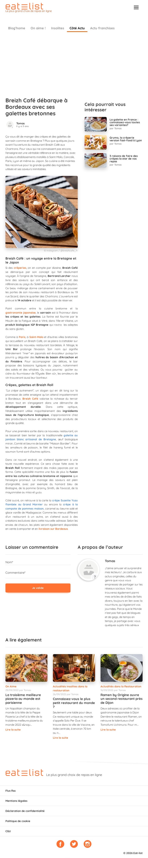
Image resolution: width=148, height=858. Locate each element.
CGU (8, 831)
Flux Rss (10, 790)
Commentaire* (15, 572)
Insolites (57, 28)
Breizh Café (30, 398)
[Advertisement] (74, 62)
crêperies (20, 267)
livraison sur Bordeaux (53, 528)
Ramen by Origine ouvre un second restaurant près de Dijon (122, 699)
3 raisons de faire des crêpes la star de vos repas (124, 159)
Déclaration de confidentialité (25, 811)
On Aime (10, 686)
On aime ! (38, 28)
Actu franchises (102, 28)
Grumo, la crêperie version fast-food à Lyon (126, 139)
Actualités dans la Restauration (121, 686)
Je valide (38, 588)
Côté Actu (77, 28)
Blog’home (16, 28)
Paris (22, 337)
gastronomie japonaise (20, 312)
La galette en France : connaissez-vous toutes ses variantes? (125, 122)
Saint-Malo (36, 337)
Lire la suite (13, 729)
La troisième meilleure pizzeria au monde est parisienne (23, 699)
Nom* (9, 562)
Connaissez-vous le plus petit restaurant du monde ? (74, 703)
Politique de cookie (17, 821)
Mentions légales (16, 801)
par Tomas (116, 128)
